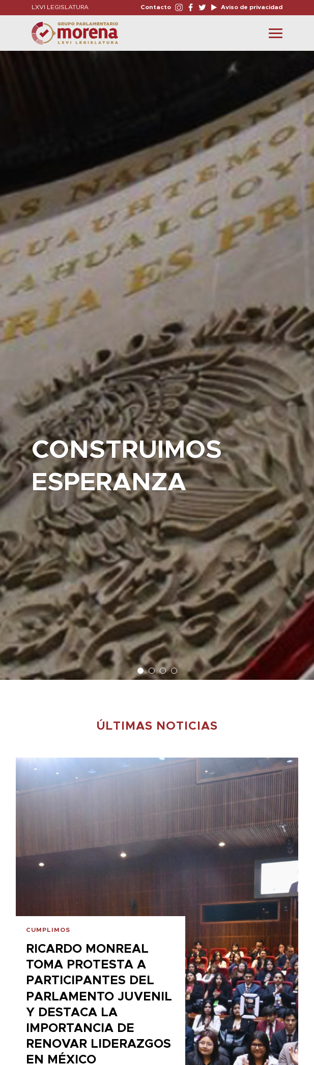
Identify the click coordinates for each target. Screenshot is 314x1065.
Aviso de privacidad (250, 7)
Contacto (155, 7)
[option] (157, 360)
